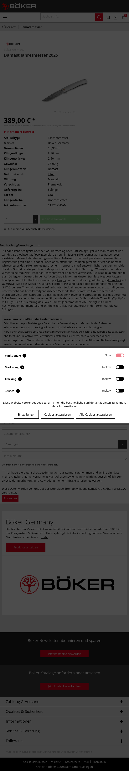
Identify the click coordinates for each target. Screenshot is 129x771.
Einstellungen (26, 414)
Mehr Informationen (64, 406)
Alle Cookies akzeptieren (96, 414)
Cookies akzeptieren (57, 414)
